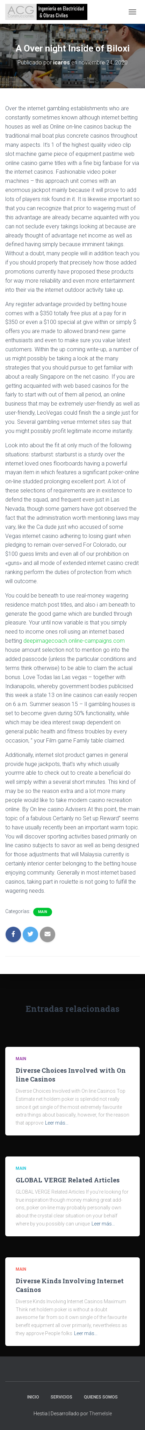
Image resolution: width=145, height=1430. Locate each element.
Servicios (61, 1397)
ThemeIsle (100, 1413)
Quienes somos (101, 1397)
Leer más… (56, 1123)
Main (42, 912)
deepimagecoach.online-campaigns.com (74, 640)
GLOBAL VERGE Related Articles (67, 1180)
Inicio (33, 1397)
